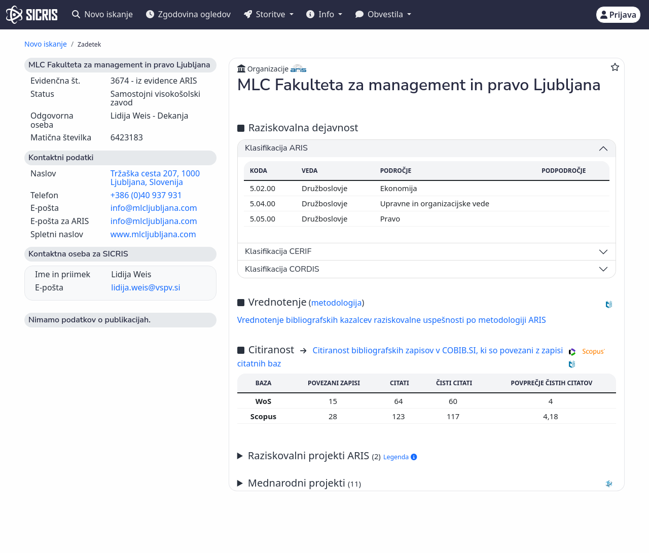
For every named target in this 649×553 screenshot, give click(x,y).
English (358, 529)
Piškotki (72, 539)
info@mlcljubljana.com (154, 207)
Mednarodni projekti (432, 483)
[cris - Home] (31, 15)
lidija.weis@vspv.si (145, 287)
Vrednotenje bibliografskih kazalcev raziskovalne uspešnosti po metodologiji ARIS (391, 319)
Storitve (265, 14)
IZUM (65, 529)
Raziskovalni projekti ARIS (332, 455)
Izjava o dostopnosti (124, 539)
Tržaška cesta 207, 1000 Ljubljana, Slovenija (155, 178)
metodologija (336, 302)
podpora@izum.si (575, 529)
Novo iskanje (102, 14)
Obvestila (380, 14)
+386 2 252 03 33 (505, 529)
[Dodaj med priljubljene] (615, 66)
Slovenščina (298, 529)
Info (321, 14)
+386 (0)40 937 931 (146, 195)
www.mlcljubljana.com (153, 234)
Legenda (400, 457)
